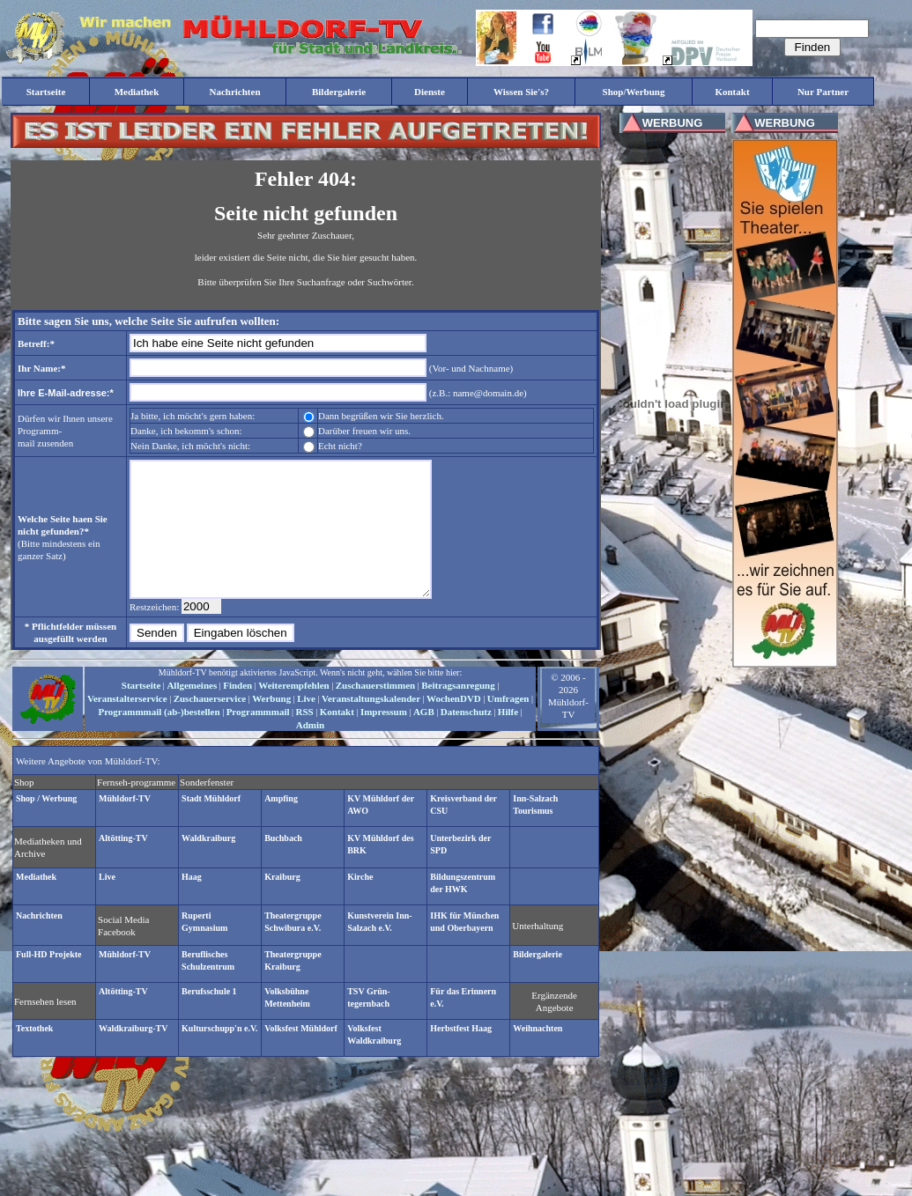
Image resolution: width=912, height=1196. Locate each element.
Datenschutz (466, 738)
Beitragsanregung (458, 711)
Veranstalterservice (127, 725)
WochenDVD (453, 725)
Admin (310, 751)
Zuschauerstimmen (375, 711)
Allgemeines (192, 711)
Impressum (383, 738)
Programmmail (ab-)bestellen (158, 738)
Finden (237, 711)
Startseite (141, 711)
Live (306, 725)
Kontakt (337, 738)
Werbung (271, 725)
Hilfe (508, 738)
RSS (305, 738)
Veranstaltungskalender (371, 725)
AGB (423, 738)
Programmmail (258, 738)
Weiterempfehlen (293, 711)
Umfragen (508, 725)
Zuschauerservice (210, 725)
